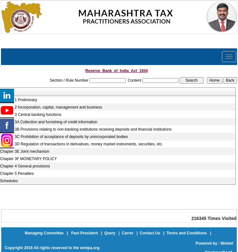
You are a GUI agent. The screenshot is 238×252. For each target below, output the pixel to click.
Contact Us (150, 233)
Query (109, 233)
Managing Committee (44, 233)
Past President (84, 233)
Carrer (127, 233)
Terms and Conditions (186, 233)
